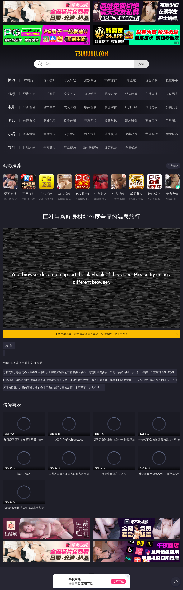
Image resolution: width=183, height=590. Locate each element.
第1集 (8, 345)
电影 (12, 107)
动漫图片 (90, 120)
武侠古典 (90, 134)
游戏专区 (90, 80)
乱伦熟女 (151, 107)
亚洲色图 (49, 120)
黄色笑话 (151, 134)
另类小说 (131, 134)
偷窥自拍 (29, 120)
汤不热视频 (90, 147)
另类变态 (172, 107)
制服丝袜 (111, 107)
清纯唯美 (131, 120)
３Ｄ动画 (90, 94)
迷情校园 (111, 134)
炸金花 (131, 80)
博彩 (12, 80)
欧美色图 (70, 120)
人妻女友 (70, 134)
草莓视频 (70, 147)
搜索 (141, 64)
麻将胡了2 (111, 80)
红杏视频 (111, 147)
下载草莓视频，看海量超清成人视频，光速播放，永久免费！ (116, 334)
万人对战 (70, 80)
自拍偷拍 (49, 94)
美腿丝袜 (111, 120)
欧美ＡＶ (70, 94)
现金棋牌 (151, 80)
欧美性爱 (90, 107)
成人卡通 (70, 107)
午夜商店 (49, 147)
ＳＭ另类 (172, 94)
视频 (12, 93)
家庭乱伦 (49, 134)
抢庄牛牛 (172, 80)
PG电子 (29, 80)
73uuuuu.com (91, 54)
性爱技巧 (172, 134)
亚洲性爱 (29, 107)
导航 (12, 147)
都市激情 (29, 134)
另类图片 (172, 120)
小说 (12, 133)
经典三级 (131, 107)
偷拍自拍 (49, 107)
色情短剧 (131, 147)
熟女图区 (151, 120)
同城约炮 (29, 147)
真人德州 (49, 80)
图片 (12, 120)
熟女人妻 (111, 94)
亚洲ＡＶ (29, 94)
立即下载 (118, 581)
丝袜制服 (131, 94)
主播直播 (151, 94)
